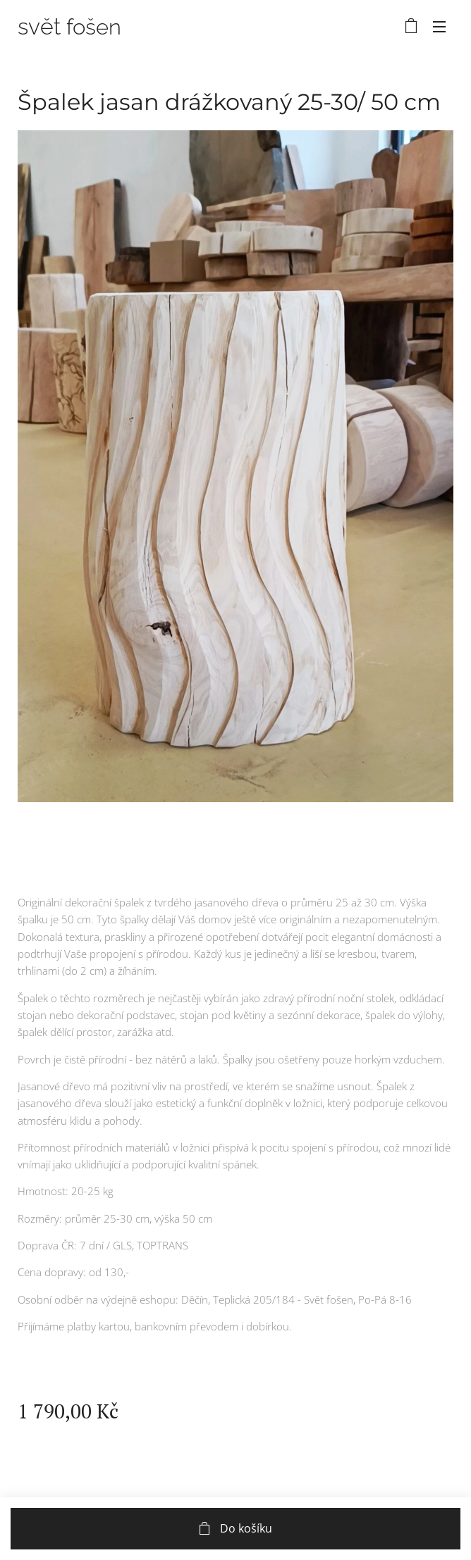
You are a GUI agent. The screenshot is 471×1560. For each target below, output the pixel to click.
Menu (439, 26)
